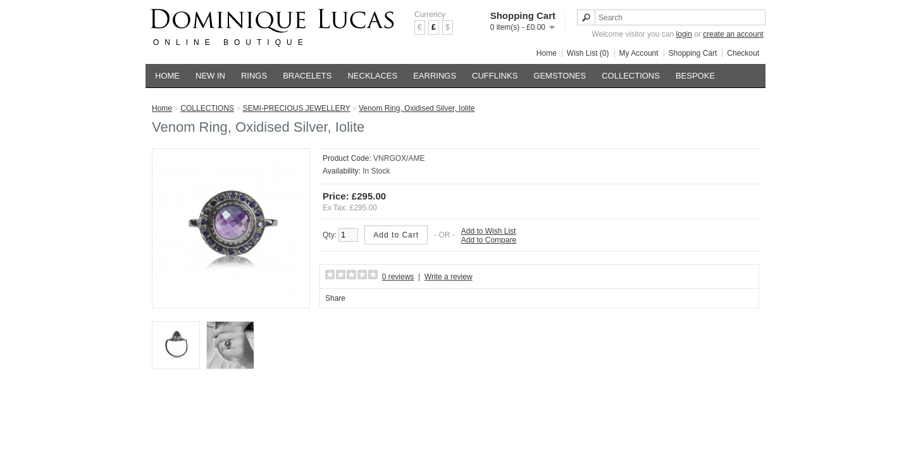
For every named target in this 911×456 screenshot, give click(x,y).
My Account (639, 53)
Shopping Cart (693, 53)
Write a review (449, 276)
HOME (167, 75)
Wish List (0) (588, 53)
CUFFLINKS (494, 75)
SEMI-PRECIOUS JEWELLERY (296, 108)
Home (546, 53)
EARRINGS (434, 75)
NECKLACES (372, 75)
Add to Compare (488, 240)
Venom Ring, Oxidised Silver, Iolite (416, 108)
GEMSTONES (559, 75)
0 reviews (398, 276)
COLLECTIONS (631, 75)
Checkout (743, 53)
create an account (733, 34)
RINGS (254, 75)
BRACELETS (307, 75)
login (684, 34)
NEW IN (210, 75)
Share (335, 298)
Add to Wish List (488, 231)
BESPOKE (695, 75)
